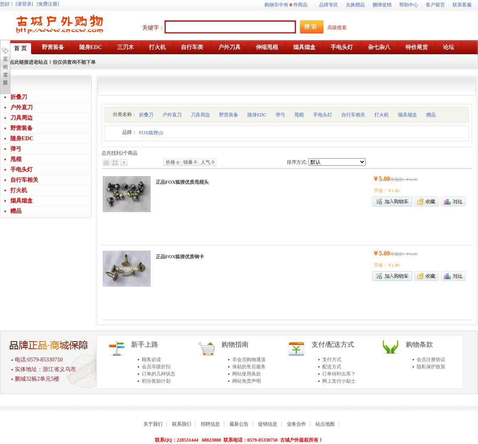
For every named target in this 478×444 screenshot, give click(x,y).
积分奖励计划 (156, 381)
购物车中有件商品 (286, 5)
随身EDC (21, 138)
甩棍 (16, 159)
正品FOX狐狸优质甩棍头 (182, 182)
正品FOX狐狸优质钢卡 (180, 256)
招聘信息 (210, 424)
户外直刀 (21, 107)
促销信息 (267, 424)
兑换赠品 (355, 5)
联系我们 (181, 424)
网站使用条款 (246, 374)
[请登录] (24, 4)
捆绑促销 (382, 5)
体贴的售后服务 (249, 366)
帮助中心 (408, 5)
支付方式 (331, 359)
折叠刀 (18, 97)
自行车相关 (24, 180)
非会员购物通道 (249, 359)
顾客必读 (151, 359)
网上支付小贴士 (339, 381)
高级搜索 (337, 27)
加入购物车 (392, 201)
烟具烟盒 (21, 201)
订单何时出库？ (339, 374)
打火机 (18, 190)
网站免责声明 (246, 381)
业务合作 (296, 424)
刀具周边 (21, 118)
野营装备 (21, 128)
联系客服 (462, 5)
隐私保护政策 (431, 366)
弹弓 (16, 149)
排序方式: (297, 162)
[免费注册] (48, 4)
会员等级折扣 (156, 366)
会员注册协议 (431, 359)
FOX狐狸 (151, 133)
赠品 (16, 211)
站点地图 (325, 424)
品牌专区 (328, 5)
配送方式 (331, 366)
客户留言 (435, 5)
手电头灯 (21, 170)
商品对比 (453, 201)
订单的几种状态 (158, 374)
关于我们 (153, 424)
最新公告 (239, 424)
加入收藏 (426, 201)
